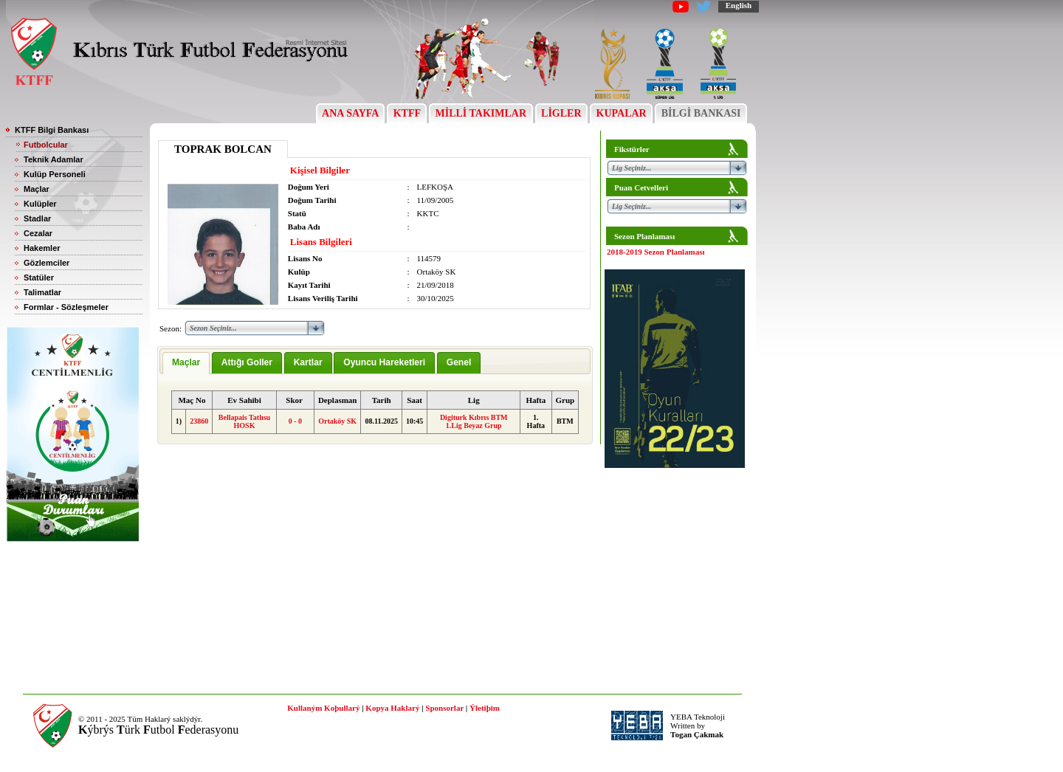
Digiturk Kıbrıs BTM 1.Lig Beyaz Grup (474, 421)
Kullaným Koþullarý (323, 707)
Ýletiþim (484, 707)
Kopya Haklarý (392, 707)
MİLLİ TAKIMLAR (481, 113)
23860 (199, 421)
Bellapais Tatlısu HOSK (244, 421)
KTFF (407, 113)
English (738, 5)
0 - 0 (295, 421)
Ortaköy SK (337, 421)
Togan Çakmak (696, 734)
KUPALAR (621, 113)
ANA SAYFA (350, 113)
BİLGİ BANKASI (700, 113)
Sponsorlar (444, 707)
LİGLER (561, 113)
